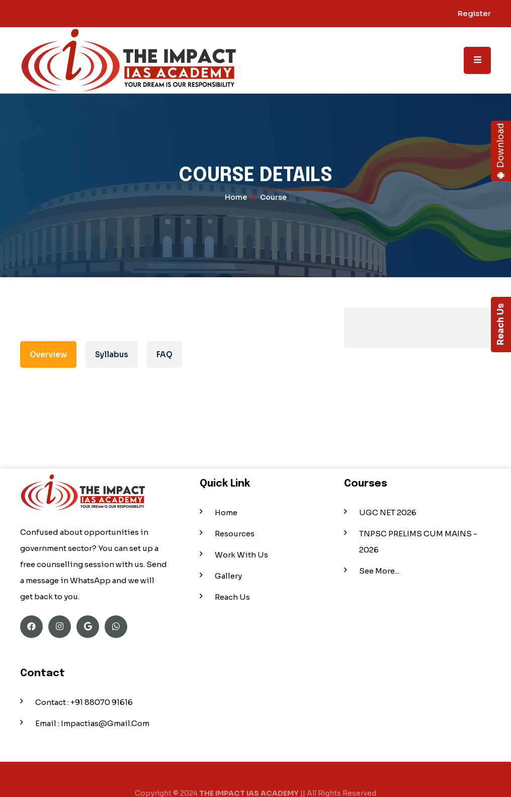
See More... (379, 571)
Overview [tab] (48, 354)
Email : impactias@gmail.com (92, 723)
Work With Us (241, 555)
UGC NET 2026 (387, 512)
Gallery (228, 576)
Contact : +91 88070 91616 (84, 702)
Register (474, 13)
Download (500, 151)
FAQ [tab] (164, 354)
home (236, 197)
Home (226, 512)
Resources (234, 533)
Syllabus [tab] (111, 354)
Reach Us (500, 324)
